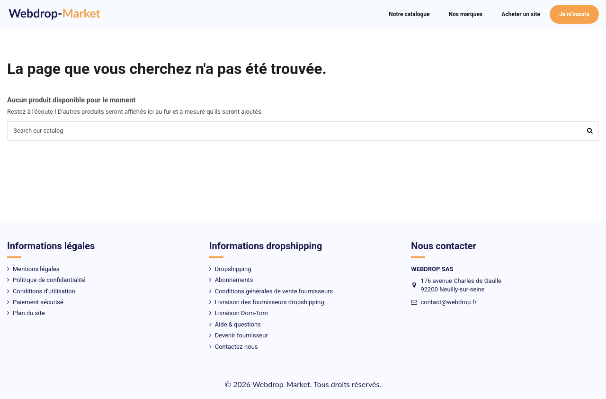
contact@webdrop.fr (448, 303)
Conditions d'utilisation (44, 291)
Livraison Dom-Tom (241, 313)
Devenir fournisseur (241, 336)
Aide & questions (238, 324)
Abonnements (234, 280)
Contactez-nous (236, 347)
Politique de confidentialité (49, 280)
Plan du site (29, 313)
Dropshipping (233, 269)
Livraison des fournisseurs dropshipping (269, 302)
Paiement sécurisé (38, 302)
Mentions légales (36, 269)
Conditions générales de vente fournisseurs (274, 291)
